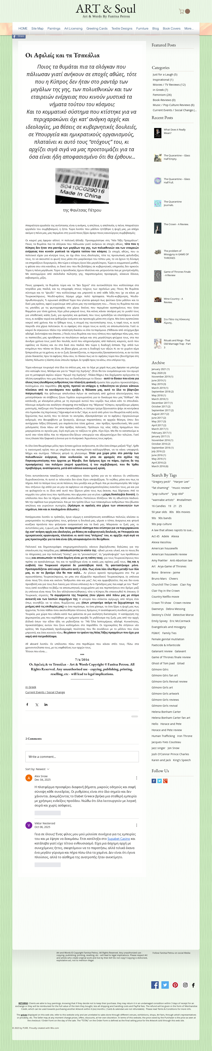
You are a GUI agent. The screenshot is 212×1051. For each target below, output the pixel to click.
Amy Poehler (160, 560)
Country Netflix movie (165, 596)
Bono (155, 572)
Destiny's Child (161, 615)
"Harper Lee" (181, 481)
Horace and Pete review (167, 730)
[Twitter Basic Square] (159, 781)
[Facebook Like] (189, 36)
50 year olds (159, 512)
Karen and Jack (161, 760)
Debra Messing (175, 609)
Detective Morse (183, 615)
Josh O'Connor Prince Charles (170, 754)
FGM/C (156, 633)
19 (169, 506)
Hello (155, 724)
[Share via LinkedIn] (46, 704)
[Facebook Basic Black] (193, 985)
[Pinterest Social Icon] (175, 985)
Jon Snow (173, 748)
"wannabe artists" (163, 500)
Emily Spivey (159, 621)
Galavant (180, 651)
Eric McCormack (180, 621)
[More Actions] (136, 778)
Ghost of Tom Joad (163, 663)
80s (171, 512)
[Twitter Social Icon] (165, 985)
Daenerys (158, 609)
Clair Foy (185, 584)
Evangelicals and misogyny (169, 627)
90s (154, 518)
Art (153, 566)
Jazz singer (158, 748)
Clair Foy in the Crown (166, 590)
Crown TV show (161, 603)
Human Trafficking (163, 736)
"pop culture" (160, 494)
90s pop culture (162, 524)
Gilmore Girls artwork (165, 693)
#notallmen (184, 500)
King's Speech (182, 760)
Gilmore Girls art (162, 687)
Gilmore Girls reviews (165, 699)
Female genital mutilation (168, 639)
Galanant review (162, 651)
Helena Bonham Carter (166, 712)
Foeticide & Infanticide (166, 645)
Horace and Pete (170, 724)
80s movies (183, 512)
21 (174, 506)
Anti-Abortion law (181, 560)
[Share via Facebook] (27, 704)
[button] (185, 11)
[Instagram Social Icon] (185, 985)
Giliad (180, 663)
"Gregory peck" (161, 481)
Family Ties (169, 633)
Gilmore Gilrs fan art (165, 675)
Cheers (173, 578)
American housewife (165, 548)
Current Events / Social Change (45, 692)
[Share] (19, 36)
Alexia (175, 536)
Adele (165, 536)
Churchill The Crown (165, 584)
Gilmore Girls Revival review (169, 681)
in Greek (30, 687)
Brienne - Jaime (170, 572)
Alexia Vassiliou (161, 542)
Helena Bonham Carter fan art (171, 718)
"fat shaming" (160, 488)
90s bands (165, 518)
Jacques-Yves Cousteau (166, 742)
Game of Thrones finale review (171, 657)
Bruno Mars (159, 578)
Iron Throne (184, 736)
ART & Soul (106, 8)
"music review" (181, 488)
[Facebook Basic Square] (154, 781)
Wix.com (54, 1027)
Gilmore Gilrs (160, 669)
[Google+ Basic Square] (165, 781)
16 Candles (159, 506)
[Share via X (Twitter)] (36, 704)
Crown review (182, 603)
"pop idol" (177, 494)
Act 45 (155, 536)
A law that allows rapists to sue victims (173, 530)
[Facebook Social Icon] (155, 985)
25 (180, 506)
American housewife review (169, 554)
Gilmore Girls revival (165, 705)
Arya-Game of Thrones (172, 566)
